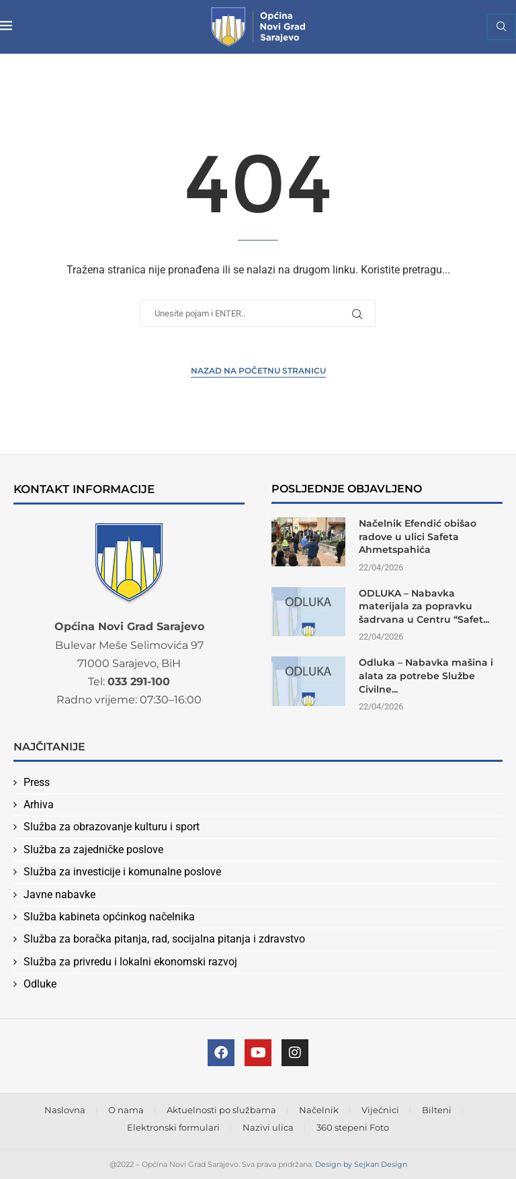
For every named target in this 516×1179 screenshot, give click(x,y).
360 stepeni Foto (352, 1127)
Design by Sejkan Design (361, 1164)
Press (37, 782)
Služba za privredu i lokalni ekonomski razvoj (130, 961)
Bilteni (437, 1109)
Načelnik (319, 1109)
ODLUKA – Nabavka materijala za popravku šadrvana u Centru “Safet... (424, 606)
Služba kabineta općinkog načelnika (109, 916)
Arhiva (39, 804)
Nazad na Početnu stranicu (258, 370)
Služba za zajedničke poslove (93, 849)
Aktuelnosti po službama (221, 1109)
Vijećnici (380, 1109)
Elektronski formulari (173, 1127)
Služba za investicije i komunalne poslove (122, 871)
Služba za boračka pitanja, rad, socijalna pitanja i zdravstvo (164, 938)
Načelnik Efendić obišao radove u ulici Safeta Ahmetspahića (417, 536)
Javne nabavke (59, 894)
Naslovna (64, 1109)
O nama (126, 1109)
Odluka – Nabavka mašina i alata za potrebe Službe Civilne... (426, 675)
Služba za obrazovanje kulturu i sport (112, 826)
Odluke (40, 983)
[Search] (501, 26)
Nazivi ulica (268, 1127)
